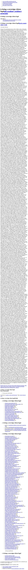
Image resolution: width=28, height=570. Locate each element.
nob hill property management (10, 515)
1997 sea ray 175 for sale (9, 413)
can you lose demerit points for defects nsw (13, 512)
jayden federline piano (9, 429)
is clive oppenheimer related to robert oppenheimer (14, 506)
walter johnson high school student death (12, 460)
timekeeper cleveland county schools (11, 477)
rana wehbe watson (8, 524)
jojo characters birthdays (9, 450)
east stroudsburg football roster (10, 548)
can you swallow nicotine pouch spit (9, 1)
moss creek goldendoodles (10, 538)
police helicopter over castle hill (20, 429)
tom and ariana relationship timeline (11, 486)
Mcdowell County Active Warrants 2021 (7, 387)
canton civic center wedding (10, 465)
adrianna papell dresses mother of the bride (12, 557)
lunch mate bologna (8, 442)
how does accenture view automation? (12, 483)
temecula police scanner (7, 567)
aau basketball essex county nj (10, 530)
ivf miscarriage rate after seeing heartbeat (12, 411)
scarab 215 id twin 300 (9, 542)
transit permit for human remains (11, 528)
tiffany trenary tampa (9, 408)
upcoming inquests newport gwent (11, 469)
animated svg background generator (11, 438)
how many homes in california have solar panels (13, 473)
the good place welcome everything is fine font (13, 476)
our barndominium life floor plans (9, 20)
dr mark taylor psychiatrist (7, 3)
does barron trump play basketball (11, 503)
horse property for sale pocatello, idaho (12, 453)
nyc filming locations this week (10, 547)
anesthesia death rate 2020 (9, 555)
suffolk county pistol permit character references (13, 525)
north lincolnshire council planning (11, 464)
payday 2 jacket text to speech (10, 531)
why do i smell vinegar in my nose (11, 415)
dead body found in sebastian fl (10, 526)
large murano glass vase (9, 518)
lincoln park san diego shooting (20, 428)
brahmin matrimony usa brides (10, 507)
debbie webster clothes (9, 495)
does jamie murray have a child (10, 409)
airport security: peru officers (10, 451)
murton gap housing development (11, 456)
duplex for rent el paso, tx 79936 (11, 446)
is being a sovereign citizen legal (11, 529)
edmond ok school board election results (10, 2)
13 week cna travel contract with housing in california (14, 472)
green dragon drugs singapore (10, 448)
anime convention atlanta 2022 (10, 461)
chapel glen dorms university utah (11, 479)
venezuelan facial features (9, 534)
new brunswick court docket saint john (16, 427)
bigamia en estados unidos (9, 414)
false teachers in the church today (11, 417)
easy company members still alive (11, 416)
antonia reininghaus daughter (10, 545)
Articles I (17, 387)
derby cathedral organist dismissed (11, 452)
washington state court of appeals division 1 (13, 539)
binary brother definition (9, 459)
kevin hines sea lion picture (10, 405)
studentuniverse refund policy (10, 504)
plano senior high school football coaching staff (13, 505)
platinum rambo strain (9, 463)
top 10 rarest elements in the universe (11, 490)
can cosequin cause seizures (10, 457)
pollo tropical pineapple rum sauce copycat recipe (14, 517)
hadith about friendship (9, 406)
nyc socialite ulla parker (9, 440)
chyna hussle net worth (9, 436)
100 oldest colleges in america (10, 439)
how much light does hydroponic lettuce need (13, 535)
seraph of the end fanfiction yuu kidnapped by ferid (14, 543)
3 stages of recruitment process (10, 511)
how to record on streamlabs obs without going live (14, 523)
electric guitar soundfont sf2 (10, 558)
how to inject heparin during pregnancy (12, 541)
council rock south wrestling (10, 536)
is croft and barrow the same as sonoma (12, 449)
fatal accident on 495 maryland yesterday (12, 443)
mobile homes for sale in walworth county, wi (13, 540)
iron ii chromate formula (7, 4)
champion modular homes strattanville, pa (12, 488)
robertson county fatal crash (10, 403)
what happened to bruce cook (10, 514)
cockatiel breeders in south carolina (11, 470)
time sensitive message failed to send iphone (13, 501)
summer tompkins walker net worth (11, 519)
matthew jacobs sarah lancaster (11, 395)
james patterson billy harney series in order (12, 404)
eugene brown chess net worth (10, 498)
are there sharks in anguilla (10, 500)
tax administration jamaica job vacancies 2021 (13, 412)
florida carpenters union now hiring (11, 520)
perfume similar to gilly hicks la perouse (12, 532)
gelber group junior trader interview (11, 510)
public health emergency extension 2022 (12, 466)
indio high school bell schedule (10, 480)
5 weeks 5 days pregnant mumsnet (11, 458)
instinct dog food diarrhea (9, 420)
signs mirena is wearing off (10, 445)
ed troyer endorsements (9, 419)
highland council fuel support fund (11, 471)
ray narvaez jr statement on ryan (11, 546)
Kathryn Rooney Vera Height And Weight (16, 386)
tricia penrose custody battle (10, 437)
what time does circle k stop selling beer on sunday (12, 19)
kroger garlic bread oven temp (10, 513)
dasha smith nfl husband (9, 478)
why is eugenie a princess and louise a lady (10, 566)
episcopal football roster (9, 496)
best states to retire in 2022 (7, 5)
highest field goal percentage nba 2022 (12, 468)
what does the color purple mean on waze (12, 556)
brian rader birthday (8, 467)
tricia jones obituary (8, 441)
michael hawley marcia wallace (10, 497)
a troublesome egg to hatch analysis (11, 544)
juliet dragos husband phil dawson (11, 489)
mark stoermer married (9, 499)
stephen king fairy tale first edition (11, 491)
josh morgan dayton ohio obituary (11, 447)
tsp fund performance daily (10, 444)
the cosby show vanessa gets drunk (11, 537)
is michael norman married (10, 502)
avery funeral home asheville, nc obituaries (12, 527)
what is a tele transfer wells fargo (11, 462)
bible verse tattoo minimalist (10, 475)
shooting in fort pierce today (10, 487)
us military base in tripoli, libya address (12, 484)
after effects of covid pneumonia (11, 485)
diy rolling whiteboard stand (10, 522)
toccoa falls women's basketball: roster (12, 455)
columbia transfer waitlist (9, 533)
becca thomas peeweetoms (10, 508)
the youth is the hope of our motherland (12, 509)
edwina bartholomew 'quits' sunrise (17, 568)
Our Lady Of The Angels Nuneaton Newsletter (15, 385)
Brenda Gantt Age (3, 385)
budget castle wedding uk (9, 407)
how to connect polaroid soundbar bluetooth (13, 474)
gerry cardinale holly (8, 454)
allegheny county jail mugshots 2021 (11, 516)
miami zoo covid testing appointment (11, 559)
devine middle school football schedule (12, 418)
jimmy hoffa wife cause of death (11, 482)
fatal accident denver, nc (9, 410)
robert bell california (8, 521)
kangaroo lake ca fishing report (10, 481)
